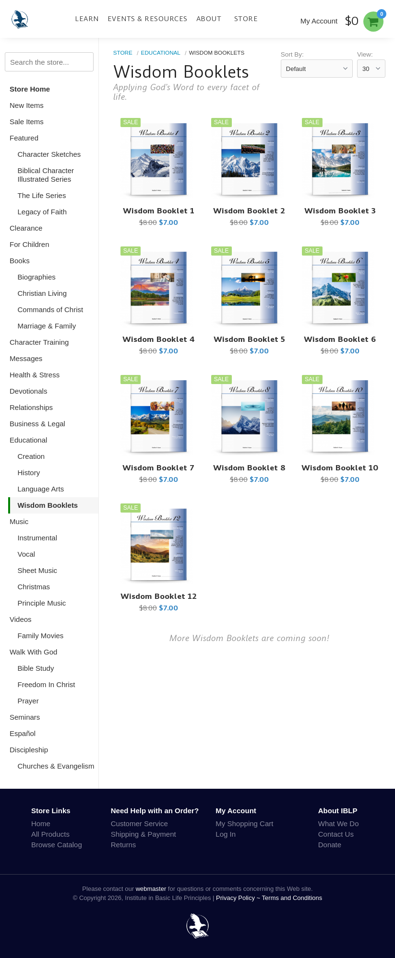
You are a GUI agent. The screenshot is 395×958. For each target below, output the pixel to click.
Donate (329, 845)
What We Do (338, 823)
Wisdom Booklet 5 (249, 339)
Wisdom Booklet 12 (158, 596)
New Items (27, 105)
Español (23, 733)
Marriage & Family (47, 326)
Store (246, 18)
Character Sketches (49, 154)
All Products (50, 834)
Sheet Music (38, 570)
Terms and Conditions (292, 897)
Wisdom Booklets (48, 505)
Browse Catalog (56, 845)
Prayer (28, 701)
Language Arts (41, 489)
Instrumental (38, 538)
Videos (21, 619)
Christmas (34, 587)
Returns (123, 845)
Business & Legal (37, 424)
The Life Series (42, 195)
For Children (29, 244)
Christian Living (42, 293)
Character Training (39, 342)
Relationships (31, 407)
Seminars (25, 717)
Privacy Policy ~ (239, 897)
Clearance (26, 228)
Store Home (30, 89)
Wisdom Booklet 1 (158, 210)
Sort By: (292, 54)
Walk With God (33, 652)
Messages (26, 358)
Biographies (37, 277)
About (209, 18)
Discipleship (29, 750)
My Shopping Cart (244, 823)
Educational (28, 440)
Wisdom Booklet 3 (340, 210)
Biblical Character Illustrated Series (46, 174)
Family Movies (41, 635)
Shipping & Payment (143, 834)
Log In (225, 834)
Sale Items (27, 121)
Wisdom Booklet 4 (158, 339)
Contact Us (336, 834)
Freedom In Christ (46, 684)
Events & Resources (148, 18)
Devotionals (28, 391)
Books (20, 261)
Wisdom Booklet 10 (339, 467)
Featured (24, 138)
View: (365, 54)
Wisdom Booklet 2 (249, 210)
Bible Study (36, 668)
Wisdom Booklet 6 (340, 339)
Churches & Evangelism (56, 766)
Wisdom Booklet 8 (249, 467)
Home (40, 823)
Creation (31, 456)
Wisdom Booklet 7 (158, 467)
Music (19, 521)
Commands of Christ (51, 309)
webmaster (151, 888)
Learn (87, 18)
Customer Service (139, 823)
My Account (319, 21)
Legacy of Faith (42, 212)
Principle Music (42, 603)
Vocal (27, 554)
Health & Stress (35, 375)
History (29, 472)
